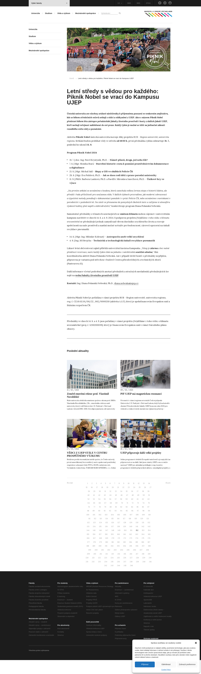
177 (88, 556)
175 (143, 552)
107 (131, 528)
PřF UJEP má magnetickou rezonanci (141, 407)
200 (96, 564)
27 (150, 501)
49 (138, 509)
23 (129, 501)
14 (149, 497)
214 (118, 568)
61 (137, 513)
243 (112, 579)
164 (143, 548)
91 (104, 525)
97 (138, 525)
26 (145, 501)
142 (143, 540)
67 (105, 517)
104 (112, 528)
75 (149, 517)
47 (127, 509)
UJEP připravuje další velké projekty (140, 466)
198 (149, 560)
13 (144, 497)
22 (123, 501)
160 (118, 548)
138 (118, 540)
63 (148, 513)
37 (137, 505)
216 (131, 568)
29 (94, 505)
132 (149, 536)
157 (100, 548)
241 (150, 575)
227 (131, 572)
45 (116, 509)
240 (143, 575)
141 (137, 540)
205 (128, 564)
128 (125, 536)
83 (127, 521)
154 (149, 544)
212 (106, 568)
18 (102, 501)
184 (130, 556)
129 (131, 536)
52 (88, 513)
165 (149, 548)
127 (119, 536)
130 (137, 536)
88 (88, 525)
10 (128, 497)
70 (122, 517)
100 (88, 528)
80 (111, 521)
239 (137, 575)
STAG (148, 3)
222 (99, 572)
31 (105, 505)
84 (132, 521)
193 (118, 560)
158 (106, 548)
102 (100, 528)
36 (132, 505)
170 (113, 552)
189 (94, 560)
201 (102, 564)
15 (86, 501)
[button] (196, 643)
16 (92, 501)
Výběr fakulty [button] (49, 3)
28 (89, 505)
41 (94, 509)
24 (134, 501)
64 (89, 517)
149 (119, 544)
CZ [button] (120, 3)
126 (112, 536)
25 (139, 501)
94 (121, 525)
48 (133, 509)
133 (88, 540)
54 (99, 513)
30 (100, 505)
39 (148, 505)
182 (118, 556)
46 (121, 509)
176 (149, 552)
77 (94, 521)
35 (127, 505)
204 (121, 564)
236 (118, 575)
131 (143, 536)
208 (147, 564)
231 (87, 575)
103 (106, 528)
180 (106, 556)
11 (133, 497)
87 (148, 521)
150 (125, 544)
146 (100, 544)
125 (106, 536)
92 (110, 525)
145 (94, 544)
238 (131, 575)
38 (143, 505)
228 (137, 572)
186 (143, 556)
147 (106, 544)
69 (116, 517)
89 (94, 525)
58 (121, 513)
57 (116, 513)
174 (137, 552)
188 (88, 560)
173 (131, 552)
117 (124, 532)
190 (100, 560)
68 (111, 517)
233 (99, 575)
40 (88, 509)
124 (100, 536)
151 (131, 544)
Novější (70, 497)
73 (138, 517)
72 (132, 517)
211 (101, 568)
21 (118, 501)
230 (150, 572)
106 (124, 528)
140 (130, 540)
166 (88, 552)
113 (101, 532)
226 (124, 572)
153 (143, 544)
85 (137, 521)
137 (112, 540)
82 (121, 521)
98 (143, 525)
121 (148, 532)
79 (105, 521)
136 (106, 540)
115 (112, 532)
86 (143, 521)
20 (113, 501)
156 (94, 548)
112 (95, 532)
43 (105, 509)
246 (131, 579)
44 (110, 509)
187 (149, 556)
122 (88, 536)
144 (88, 544)
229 (143, 572)
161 (124, 548)
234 (105, 575)
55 (105, 513)
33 (116, 505)
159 (112, 548)
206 (134, 564)
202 (108, 564)
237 (124, 575)
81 (116, 521)
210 (94, 568)
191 (106, 560)
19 (107, 501)
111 (89, 532)
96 (132, 525)
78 (100, 521)
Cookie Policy (166, 670)
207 (141, 564)
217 (137, 568)
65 (94, 517)
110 (149, 528)
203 (115, 564)
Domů (71, 78)
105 (118, 528)
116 (118, 532)
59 (127, 513)
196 (137, 560)
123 (94, 536)
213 (112, 568)
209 (88, 568)
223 (105, 572)
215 (125, 568)
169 (106, 552)
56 (110, 513)
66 (100, 517)
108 (137, 528)
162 (130, 548)
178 (94, 556)
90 (99, 525)
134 (94, 540)
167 (94, 552)
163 (136, 548)
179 (100, 556)
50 (144, 509)
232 (93, 575)
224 (112, 572)
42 (99, 509)
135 (100, 540)
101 (94, 528)
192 (112, 560)
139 (124, 540)
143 (149, 540)
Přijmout (144, 664)
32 (110, 505)
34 (121, 505)
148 (113, 544)
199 (89, 564)
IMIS (138, 3)
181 (113, 556)
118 (130, 532)
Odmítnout (166, 664)
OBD (129, 3)
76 (89, 521)
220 (87, 572)
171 (119, 552)
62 (143, 513)
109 (143, 528)
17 (97, 501)
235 (112, 575)
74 (143, 517)
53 (94, 513)
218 (143, 568)
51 (149, 509)
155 (88, 548)
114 (106, 532)
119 (136, 532)
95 (127, 525)
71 (127, 517)
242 (105, 579)
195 (130, 560)
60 (132, 513)
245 (125, 579)
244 (118, 579)
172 (125, 552)
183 (124, 556)
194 (124, 560)
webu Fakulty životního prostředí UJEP (96, 275)
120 (141, 532)
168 (100, 552)
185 (136, 556)
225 (118, 572)
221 (93, 572)
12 (138, 497)
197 (143, 560)
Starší (168, 497)
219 (149, 568)
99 (149, 525)
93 (116, 525)
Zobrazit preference (187, 664)
